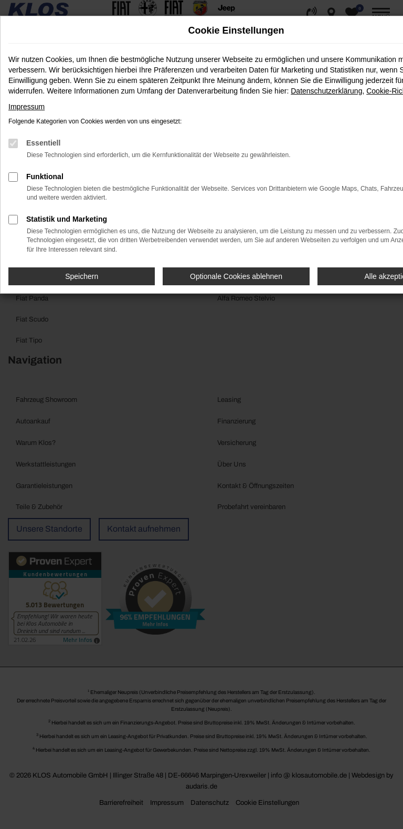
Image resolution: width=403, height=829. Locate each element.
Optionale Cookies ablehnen (236, 276)
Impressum (26, 106)
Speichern (81, 276)
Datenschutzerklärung (326, 91)
